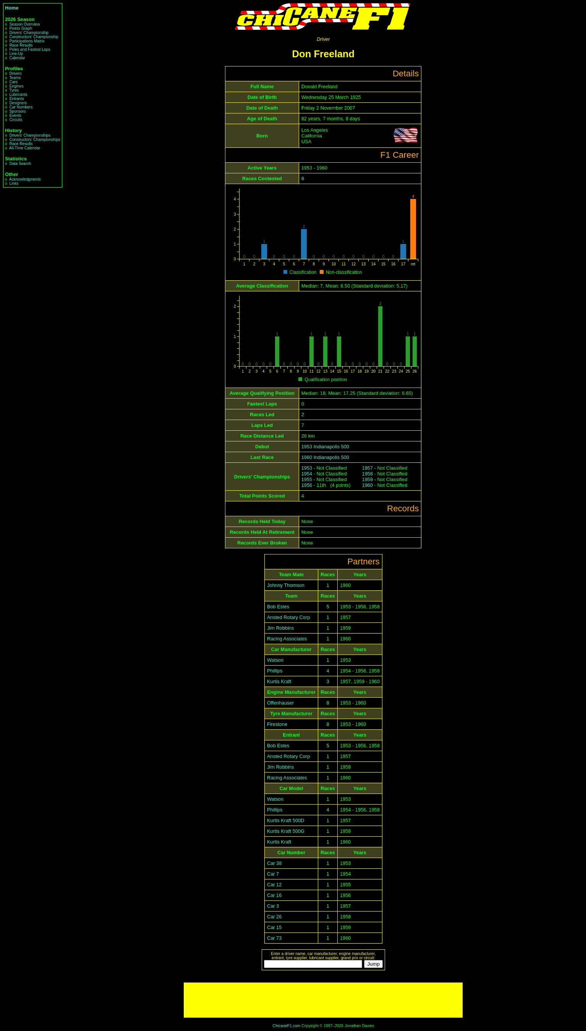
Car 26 (274, 916)
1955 (306, 479)
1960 (367, 485)
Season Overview (24, 24)
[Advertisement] (323, 1000)
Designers (18, 103)
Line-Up (16, 54)
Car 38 (274, 863)
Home (12, 8)
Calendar (17, 58)
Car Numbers (20, 107)
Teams (15, 78)
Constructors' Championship (33, 37)
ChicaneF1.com (286, 1026)
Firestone (277, 724)
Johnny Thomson (285, 585)
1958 (367, 474)
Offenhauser (280, 703)
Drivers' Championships (29, 135)
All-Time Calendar (24, 148)
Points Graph (20, 28)
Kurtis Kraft (279, 681)
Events (15, 115)
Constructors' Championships (34, 139)
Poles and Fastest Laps (29, 49)
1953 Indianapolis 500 (325, 446)
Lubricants (18, 94)
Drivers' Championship (29, 33)
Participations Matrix (26, 41)
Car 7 (273, 874)
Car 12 (274, 884)
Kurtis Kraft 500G (285, 831)
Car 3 (273, 906)
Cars (13, 82)
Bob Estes (278, 606)
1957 (367, 468)
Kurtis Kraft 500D (285, 820)
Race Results (20, 45)
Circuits (15, 120)
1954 (306, 474)
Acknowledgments (25, 179)
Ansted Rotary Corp (288, 617)
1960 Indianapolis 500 (325, 457)
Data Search (20, 164)
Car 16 (274, 895)
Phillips (275, 671)
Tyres (14, 90)
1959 (367, 479)
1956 (306, 485)
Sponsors (17, 111)
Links (13, 183)
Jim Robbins (280, 628)
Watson (275, 660)
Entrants (16, 99)
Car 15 (274, 927)
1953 (306, 468)
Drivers (15, 73)
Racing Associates (287, 639)
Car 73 (274, 938)
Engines (16, 86)
